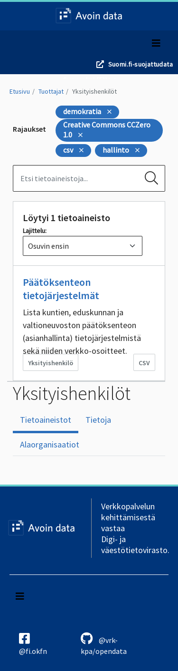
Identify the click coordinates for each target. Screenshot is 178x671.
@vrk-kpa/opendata (104, 644)
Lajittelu (34, 230)
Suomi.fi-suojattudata (140, 64)
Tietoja (98, 419)
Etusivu (19, 91)
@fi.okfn (33, 644)
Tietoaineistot (45, 419)
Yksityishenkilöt (94, 91)
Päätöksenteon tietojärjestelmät (61, 288)
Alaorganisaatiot (49, 444)
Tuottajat (51, 91)
